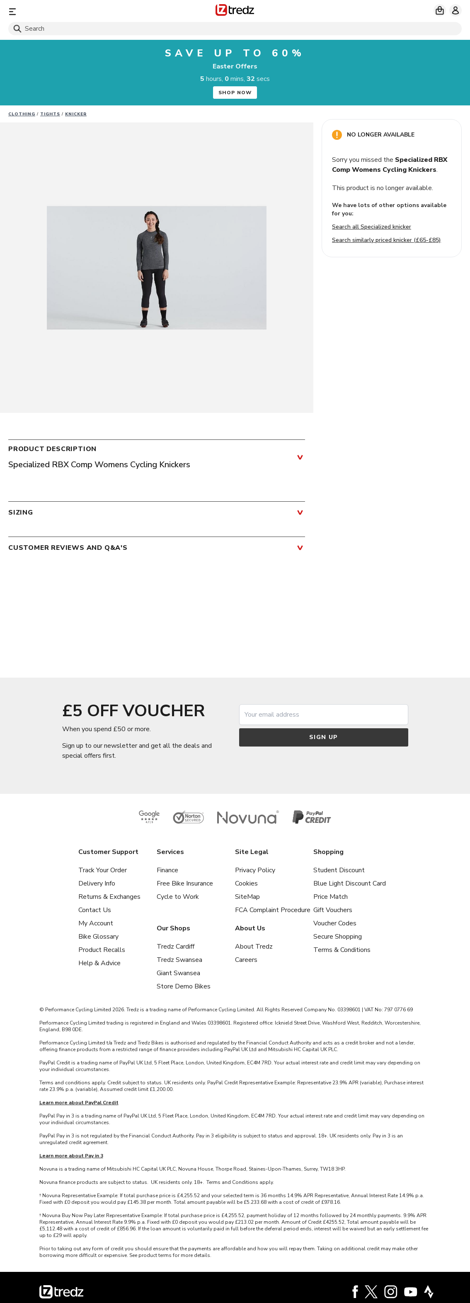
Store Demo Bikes (184, 986)
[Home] (235, 11)
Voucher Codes (334, 923)
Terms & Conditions (342, 949)
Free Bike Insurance (185, 883)
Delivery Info (96, 883)
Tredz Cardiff (175, 946)
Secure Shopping (337, 936)
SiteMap (247, 896)
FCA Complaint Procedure (272, 910)
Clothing (21, 114)
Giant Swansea (178, 973)
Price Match (330, 896)
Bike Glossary (98, 936)
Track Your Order (102, 870)
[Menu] (82, 11)
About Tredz (254, 946)
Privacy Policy (255, 870)
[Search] (235, 28)
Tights (50, 114)
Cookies (246, 883)
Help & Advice (99, 963)
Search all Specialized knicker (371, 227)
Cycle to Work (178, 896)
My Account (95, 923)
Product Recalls (101, 949)
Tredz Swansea (179, 959)
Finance (167, 870)
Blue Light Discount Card (349, 883)
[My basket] (440, 10)
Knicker (76, 114)
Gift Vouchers (332, 910)
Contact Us (94, 910)
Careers (246, 959)
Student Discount (339, 870)
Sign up (323, 737)
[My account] (455, 10)
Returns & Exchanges (109, 896)
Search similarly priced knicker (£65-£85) (386, 240)
